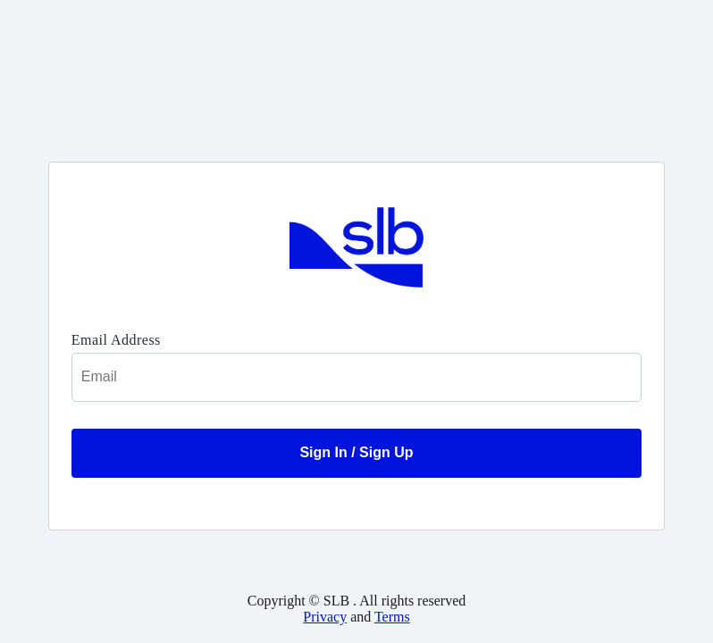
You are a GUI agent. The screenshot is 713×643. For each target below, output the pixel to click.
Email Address (116, 339)
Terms (392, 616)
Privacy (325, 616)
